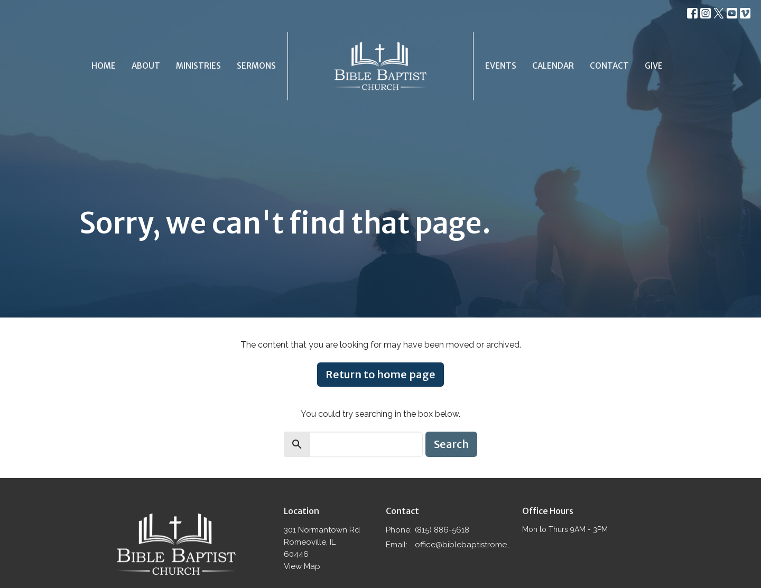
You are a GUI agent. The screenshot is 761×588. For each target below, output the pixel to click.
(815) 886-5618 (442, 530)
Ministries (198, 66)
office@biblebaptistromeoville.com (463, 544)
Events (500, 66)
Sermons (256, 66)
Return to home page (380, 374)
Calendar (553, 66)
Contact (609, 66)
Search (451, 444)
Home (103, 66)
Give (654, 66)
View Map (302, 566)
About (146, 66)
